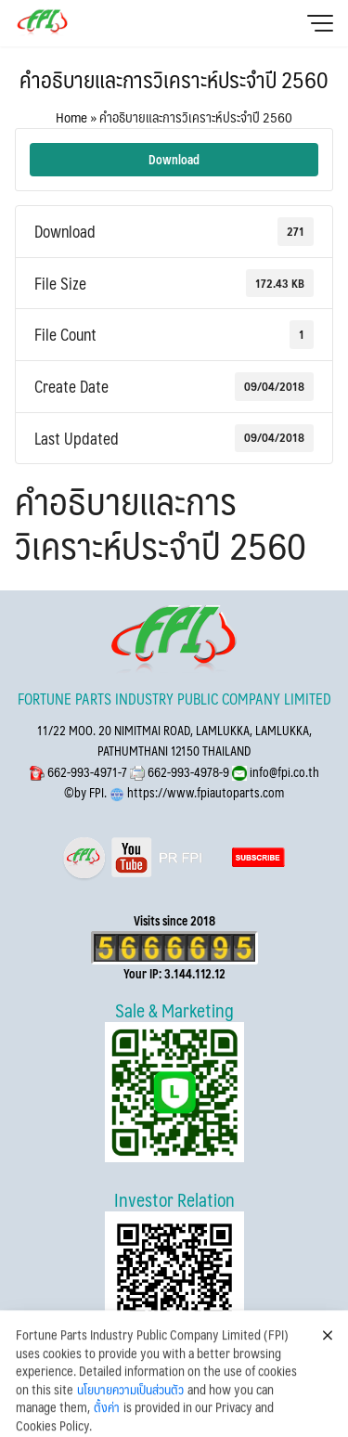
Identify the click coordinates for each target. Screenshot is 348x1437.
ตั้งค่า (107, 1427)
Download (174, 159)
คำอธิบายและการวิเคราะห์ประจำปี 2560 (174, 78)
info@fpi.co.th (283, 772)
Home (71, 116)
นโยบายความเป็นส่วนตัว (130, 1410)
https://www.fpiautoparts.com (204, 792)
